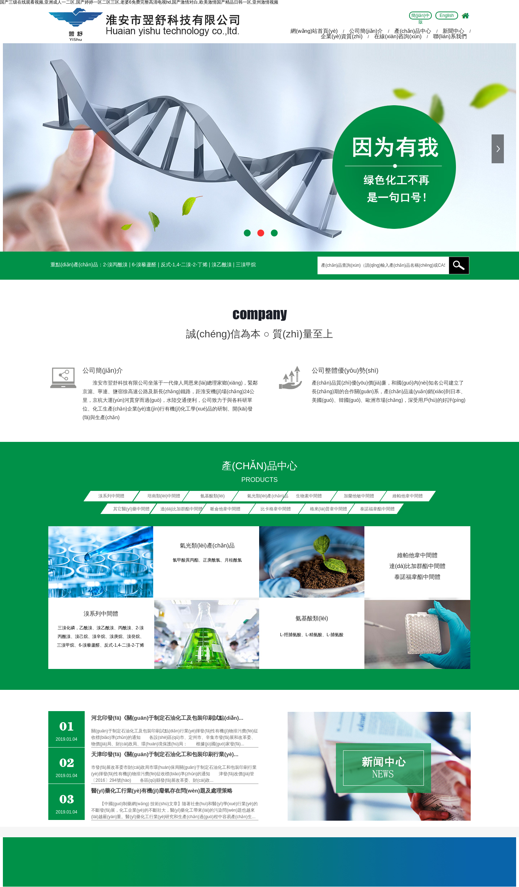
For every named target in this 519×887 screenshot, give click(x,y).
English (447, 15)
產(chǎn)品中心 (412, 31)
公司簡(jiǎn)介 (366, 31)
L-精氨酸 (314, 634)
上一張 (20, 148)
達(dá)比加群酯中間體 (417, 566)
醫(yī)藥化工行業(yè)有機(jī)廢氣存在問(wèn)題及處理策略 (161, 791)
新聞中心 (453, 31)
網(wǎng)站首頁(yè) (314, 31)
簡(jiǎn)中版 (420, 16)
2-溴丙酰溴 (115, 264)
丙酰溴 (124, 627)
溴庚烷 (116, 636)
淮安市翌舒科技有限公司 (120, 383)
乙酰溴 (85, 627)
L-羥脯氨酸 (290, 634)
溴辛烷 (98, 636)
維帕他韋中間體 (417, 555)
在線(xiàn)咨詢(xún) (398, 36)
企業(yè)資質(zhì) (342, 36)
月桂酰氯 (233, 560)
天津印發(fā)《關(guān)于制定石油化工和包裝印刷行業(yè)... (164, 754)
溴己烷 (81, 636)
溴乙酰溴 (222, 264)
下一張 (498, 148)
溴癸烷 (133, 636)
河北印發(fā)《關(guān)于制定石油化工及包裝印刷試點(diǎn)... (167, 718)
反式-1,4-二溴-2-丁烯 (184, 264)
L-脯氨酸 (335, 634)
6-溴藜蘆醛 (144, 264)
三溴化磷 (66, 627)
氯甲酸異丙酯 (186, 560)
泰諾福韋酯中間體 (417, 577)
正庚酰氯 (211, 560)
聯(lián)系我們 (450, 36)
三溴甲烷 (246, 264)
